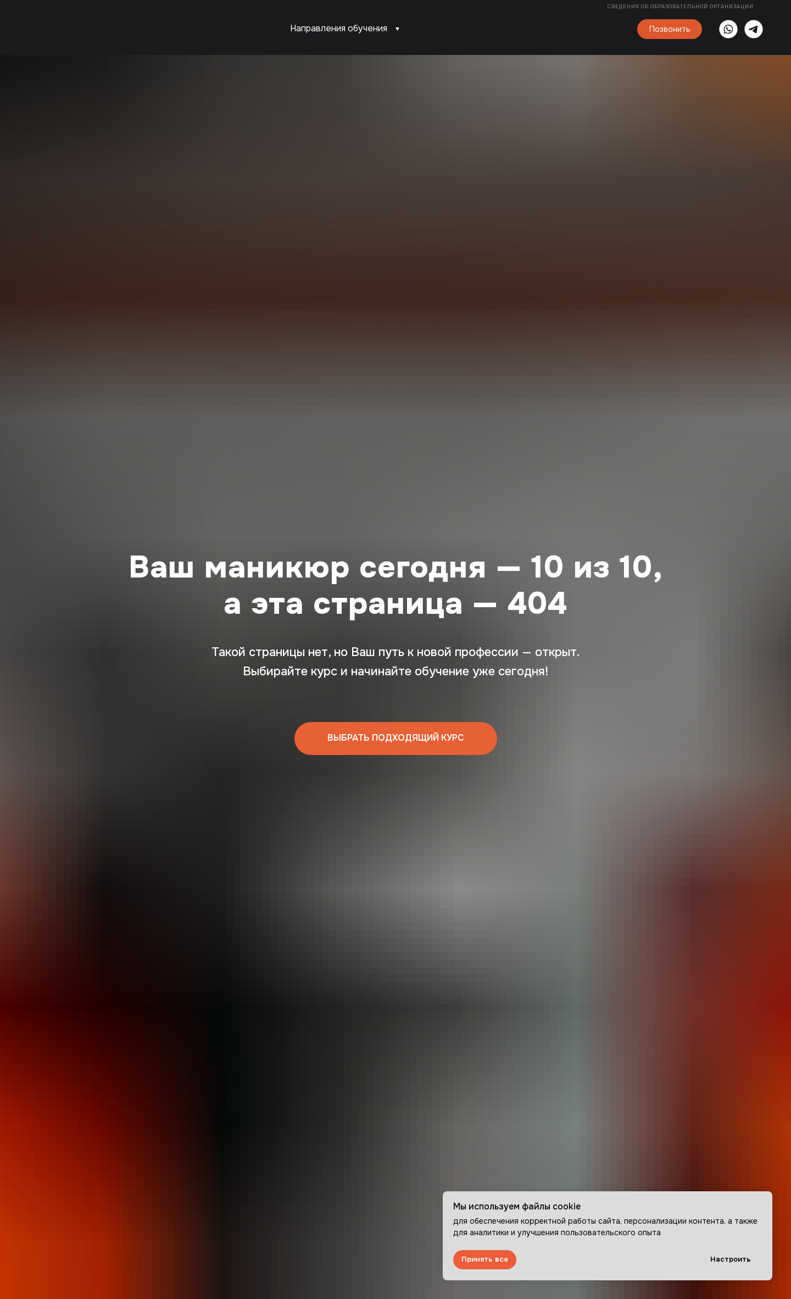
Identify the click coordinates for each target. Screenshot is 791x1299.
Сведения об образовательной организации (681, 6)
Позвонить (669, 29)
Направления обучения (338, 28)
